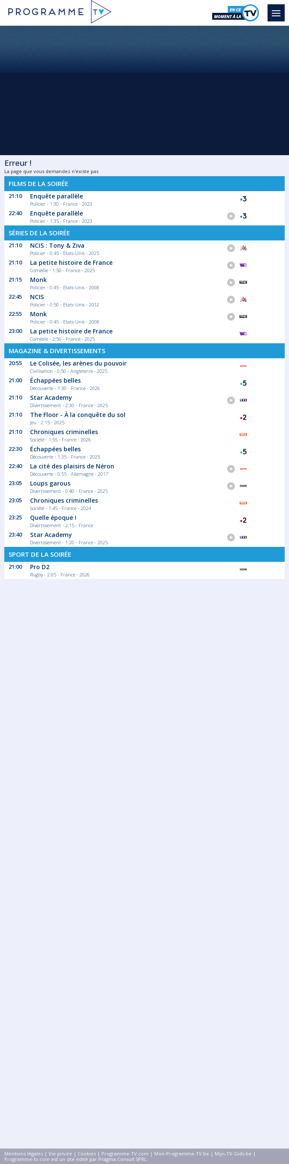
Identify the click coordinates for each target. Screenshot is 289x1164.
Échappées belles (55, 380)
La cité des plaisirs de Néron (72, 466)
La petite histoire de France (71, 262)
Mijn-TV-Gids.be (233, 1153)
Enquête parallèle (56, 196)
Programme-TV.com (125, 1153)
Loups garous (50, 483)
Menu (278, 9)
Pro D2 (39, 567)
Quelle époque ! (53, 517)
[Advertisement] (144, 90)
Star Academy (51, 397)
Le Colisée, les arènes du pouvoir (78, 363)
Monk (38, 280)
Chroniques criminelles (64, 432)
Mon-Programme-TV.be (181, 1153)
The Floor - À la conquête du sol (77, 415)
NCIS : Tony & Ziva (57, 245)
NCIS (37, 297)
